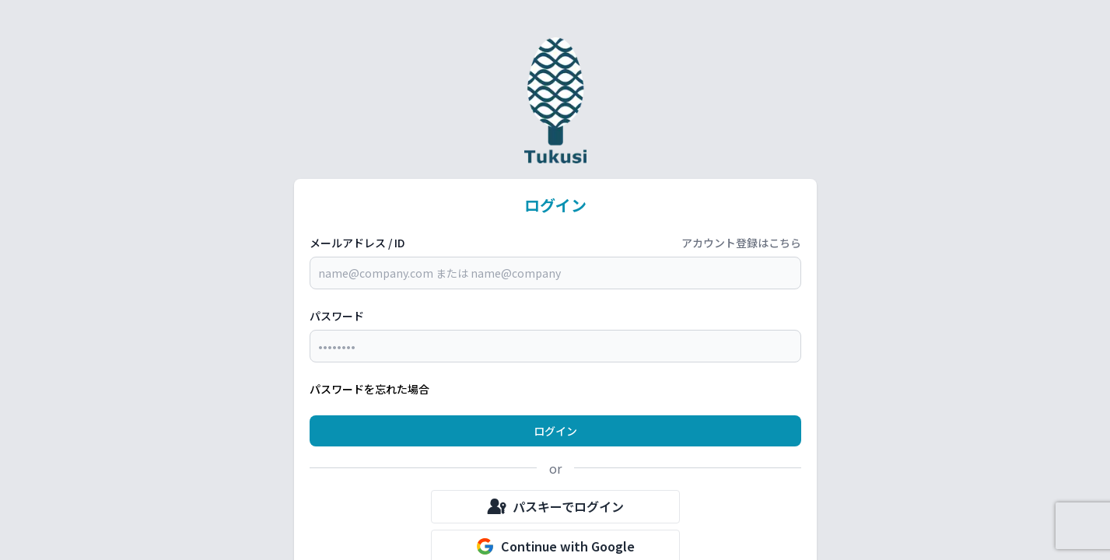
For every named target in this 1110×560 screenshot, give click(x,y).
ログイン (555, 431)
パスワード (337, 316)
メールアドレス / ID (357, 242)
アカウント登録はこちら (741, 242)
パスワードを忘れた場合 (369, 389)
